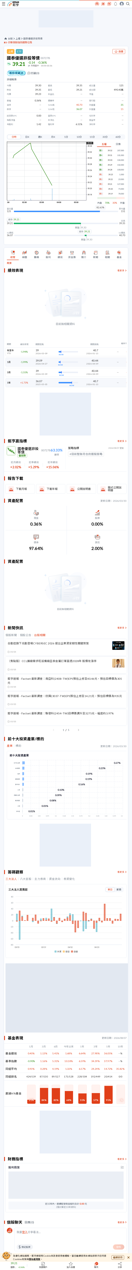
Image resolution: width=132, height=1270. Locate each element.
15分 (92, 136)
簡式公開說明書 (115, 489)
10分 (79, 136)
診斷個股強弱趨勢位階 (20, 42)
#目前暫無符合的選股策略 (86, 454)
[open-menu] (3, 3)
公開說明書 (84, 488)
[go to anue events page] (115, 4)
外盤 (122, 203)
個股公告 (25, 635)
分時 (14, 136)
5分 (66, 136)
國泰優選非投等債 (33, 38)
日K (27, 136)
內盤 (99, 203)
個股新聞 (11, 635)
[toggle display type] (122, 1167)
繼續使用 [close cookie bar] (118, 1257)
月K (53, 136)
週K (40, 136)
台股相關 (40, 635)
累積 (118, 889)
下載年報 (52, 488)
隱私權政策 (34, 1259)
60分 (118, 136)
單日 (110, 889)
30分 (105, 136)
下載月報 (21, 488)
